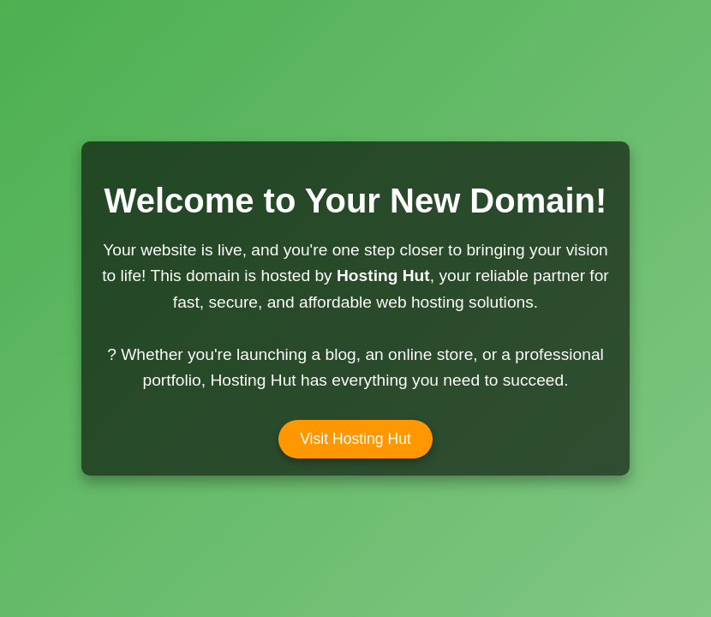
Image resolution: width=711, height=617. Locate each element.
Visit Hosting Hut (355, 438)
